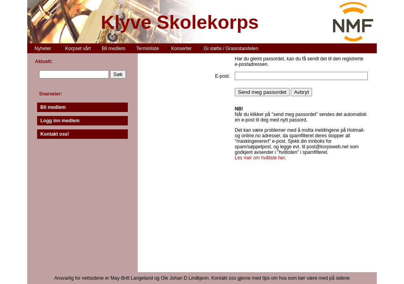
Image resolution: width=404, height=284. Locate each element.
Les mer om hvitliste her (260, 158)
